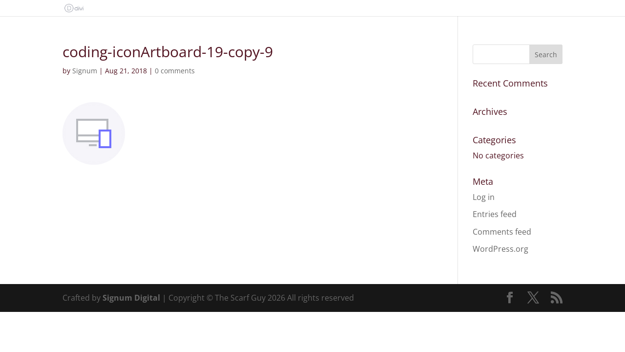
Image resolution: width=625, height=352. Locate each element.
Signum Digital (131, 297)
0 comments (175, 70)
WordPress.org (500, 248)
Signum (84, 70)
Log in (484, 197)
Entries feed (495, 214)
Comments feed (502, 231)
